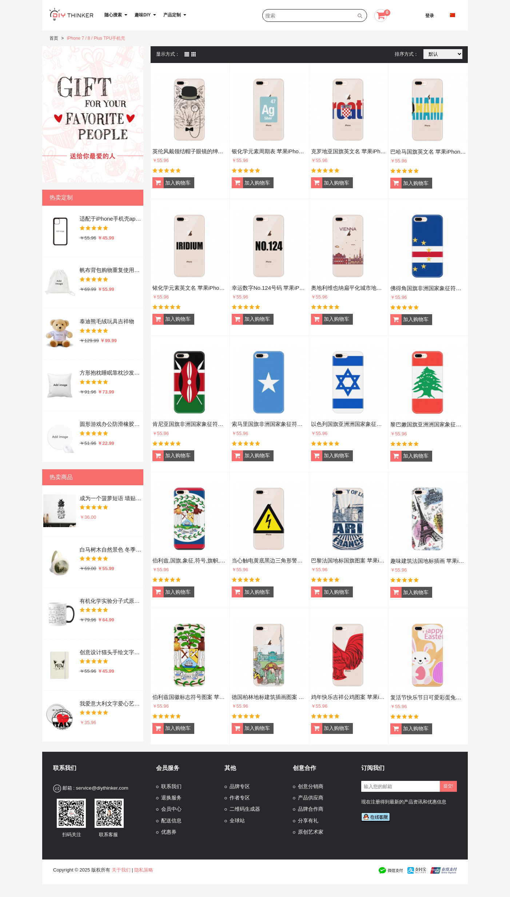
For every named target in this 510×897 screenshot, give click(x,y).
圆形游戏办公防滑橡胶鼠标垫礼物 (111, 424)
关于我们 (121, 870)
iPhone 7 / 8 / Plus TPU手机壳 (96, 38)
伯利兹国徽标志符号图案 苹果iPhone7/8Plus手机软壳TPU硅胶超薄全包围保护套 (190, 697)
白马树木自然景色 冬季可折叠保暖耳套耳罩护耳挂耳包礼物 (111, 549)
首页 (53, 38)
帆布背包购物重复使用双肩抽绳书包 (111, 270)
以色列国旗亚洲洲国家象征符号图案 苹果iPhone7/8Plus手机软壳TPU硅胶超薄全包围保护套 (348, 424)
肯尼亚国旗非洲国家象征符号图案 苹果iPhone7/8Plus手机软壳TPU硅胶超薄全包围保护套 (190, 424)
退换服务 (171, 798)
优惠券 (168, 832)
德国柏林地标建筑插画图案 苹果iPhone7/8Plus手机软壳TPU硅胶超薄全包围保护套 (269, 697)
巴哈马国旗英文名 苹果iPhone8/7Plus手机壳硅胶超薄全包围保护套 (428, 152)
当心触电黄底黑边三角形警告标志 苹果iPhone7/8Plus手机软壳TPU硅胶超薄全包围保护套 (269, 560)
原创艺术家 (310, 832)
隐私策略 (143, 870)
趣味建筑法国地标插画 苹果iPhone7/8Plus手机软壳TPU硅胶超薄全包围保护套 (428, 561)
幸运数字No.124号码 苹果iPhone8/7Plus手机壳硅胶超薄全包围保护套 (269, 288)
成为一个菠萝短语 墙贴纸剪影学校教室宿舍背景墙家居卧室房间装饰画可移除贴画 (111, 498)
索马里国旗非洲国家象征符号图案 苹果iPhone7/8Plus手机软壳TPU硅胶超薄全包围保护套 (269, 424)
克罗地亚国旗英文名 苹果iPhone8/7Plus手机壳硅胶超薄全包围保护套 (348, 151)
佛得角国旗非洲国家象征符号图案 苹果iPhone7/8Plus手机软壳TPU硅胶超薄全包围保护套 (428, 288)
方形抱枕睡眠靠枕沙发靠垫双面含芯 (111, 373)
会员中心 (171, 809)
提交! (448, 786)
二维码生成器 (245, 809)
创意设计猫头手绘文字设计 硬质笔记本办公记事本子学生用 (111, 652)
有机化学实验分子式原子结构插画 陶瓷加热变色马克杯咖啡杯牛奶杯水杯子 (111, 601)
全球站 (237, 820)
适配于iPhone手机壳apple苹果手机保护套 (111, 219)
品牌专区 (240, 786)
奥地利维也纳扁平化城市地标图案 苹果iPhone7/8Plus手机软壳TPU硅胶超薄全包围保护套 (348, 288)
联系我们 (171, 786)
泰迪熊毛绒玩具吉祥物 (107, 321)
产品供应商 (310, 798)
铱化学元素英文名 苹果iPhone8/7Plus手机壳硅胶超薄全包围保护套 (190, 288)
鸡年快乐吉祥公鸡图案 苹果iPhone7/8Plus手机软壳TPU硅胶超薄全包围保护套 (348, 697)
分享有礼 (308, 820)
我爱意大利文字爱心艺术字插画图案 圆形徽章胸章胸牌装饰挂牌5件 (111, 703)
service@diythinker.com (102, 788)
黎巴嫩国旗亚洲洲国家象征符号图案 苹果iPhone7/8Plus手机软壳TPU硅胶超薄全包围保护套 (428, 424)
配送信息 (171, 820)
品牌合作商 (310, 809)
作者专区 (240, 798)
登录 (429, 15)
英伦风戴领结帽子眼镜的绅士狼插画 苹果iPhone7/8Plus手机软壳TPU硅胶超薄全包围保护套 (190, 151)
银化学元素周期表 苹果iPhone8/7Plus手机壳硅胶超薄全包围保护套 (269, 151)
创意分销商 (310, 786)
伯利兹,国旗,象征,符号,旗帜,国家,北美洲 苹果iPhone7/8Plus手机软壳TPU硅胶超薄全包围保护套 (190, 560)
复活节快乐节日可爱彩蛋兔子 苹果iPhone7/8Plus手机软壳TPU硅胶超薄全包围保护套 (428, 697)
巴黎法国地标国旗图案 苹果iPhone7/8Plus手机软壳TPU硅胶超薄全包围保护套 (348, 560)
